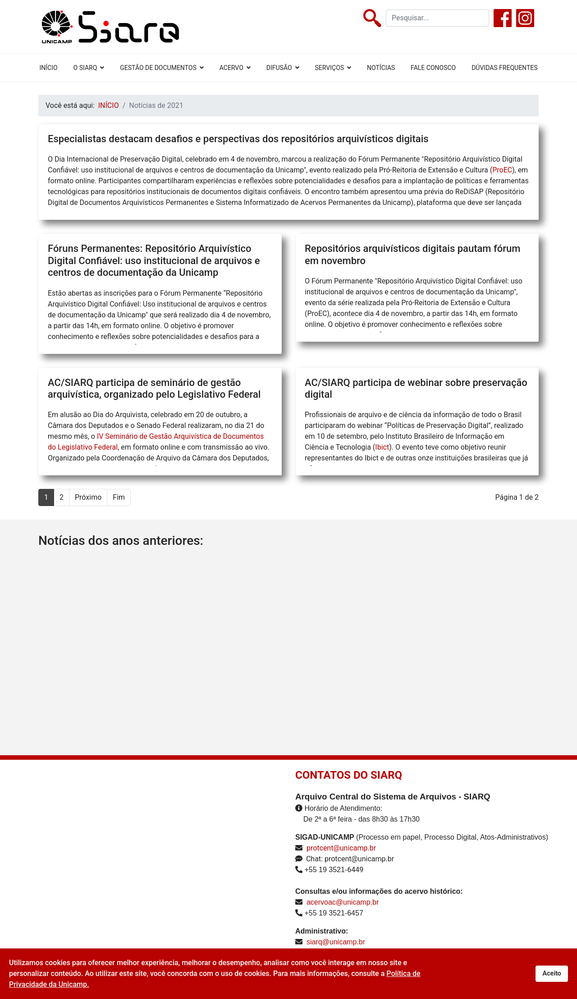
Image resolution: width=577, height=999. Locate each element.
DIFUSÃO (279, 67)
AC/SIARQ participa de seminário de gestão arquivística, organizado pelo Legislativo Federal (154, 388)
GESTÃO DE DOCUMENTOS (158, 67)
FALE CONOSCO (433, 67)
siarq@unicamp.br (336, 942)
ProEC (502, 170)
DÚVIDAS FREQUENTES (504, 67)
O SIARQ (85, 67)
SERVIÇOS (329, 67)
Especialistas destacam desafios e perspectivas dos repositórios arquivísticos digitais (238, 138)
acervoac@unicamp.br (343, 902)
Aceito (551, 973)
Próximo (88, 497)
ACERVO (231, 67)
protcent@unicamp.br (341, 848)
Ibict (382, 447)
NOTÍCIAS (381, 67)
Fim (119, 497)
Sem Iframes (145, 870)
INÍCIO (48, 67)
